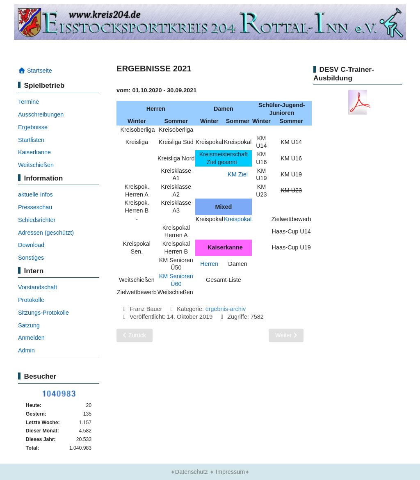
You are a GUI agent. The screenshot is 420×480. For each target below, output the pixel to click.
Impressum (230, 472)
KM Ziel (238, 174)
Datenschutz (191, 472)
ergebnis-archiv (225, 309)
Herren (209, 264)
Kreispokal (237, 219)
